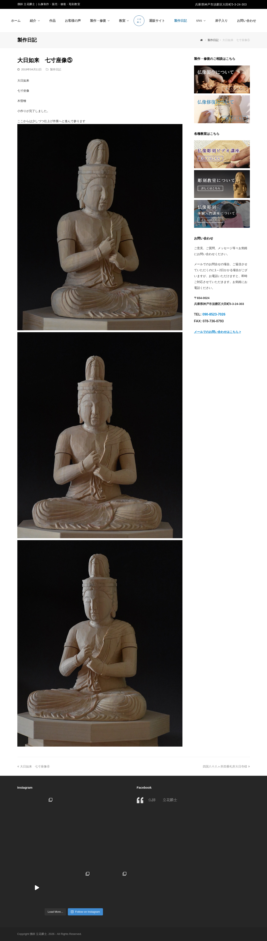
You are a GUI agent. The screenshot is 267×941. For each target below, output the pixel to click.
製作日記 (55, 69)
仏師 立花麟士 (162, 800)
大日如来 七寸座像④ (33, 766)
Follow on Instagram (85, 911)
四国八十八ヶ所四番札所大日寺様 (226, 766)
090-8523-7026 (214, 314)
